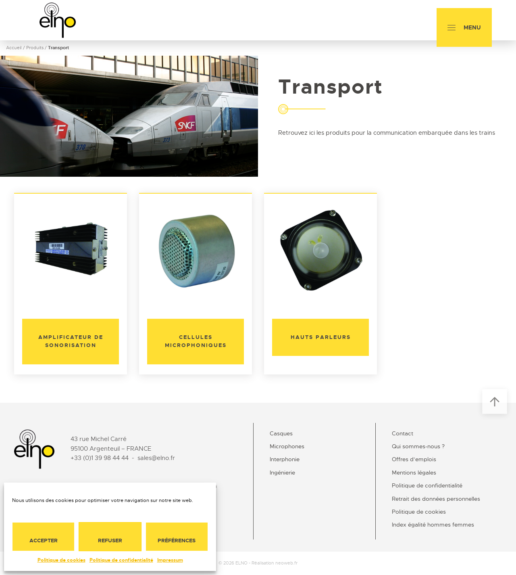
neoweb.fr (286, 563)
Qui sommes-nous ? (418, 446)
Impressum (170, 560)
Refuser (110, 540)
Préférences (177, 540)
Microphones (287, 446)
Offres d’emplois (414, 459)
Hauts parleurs (321, 337)
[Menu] (464, 27)
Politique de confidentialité (121, 560)
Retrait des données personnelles (436, 498)
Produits (35, 47)
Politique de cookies (61, 560)
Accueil (14, 47)
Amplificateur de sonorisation (70, 341)
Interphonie (285, 459)
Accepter (43, 540)
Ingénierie (282, 472)
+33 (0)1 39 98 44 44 (100, 458)
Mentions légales (414, 472)
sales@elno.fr (156, 458)
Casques (281, 433)
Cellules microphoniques (196, 341)
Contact (402, 433)
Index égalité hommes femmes (433, 524)
